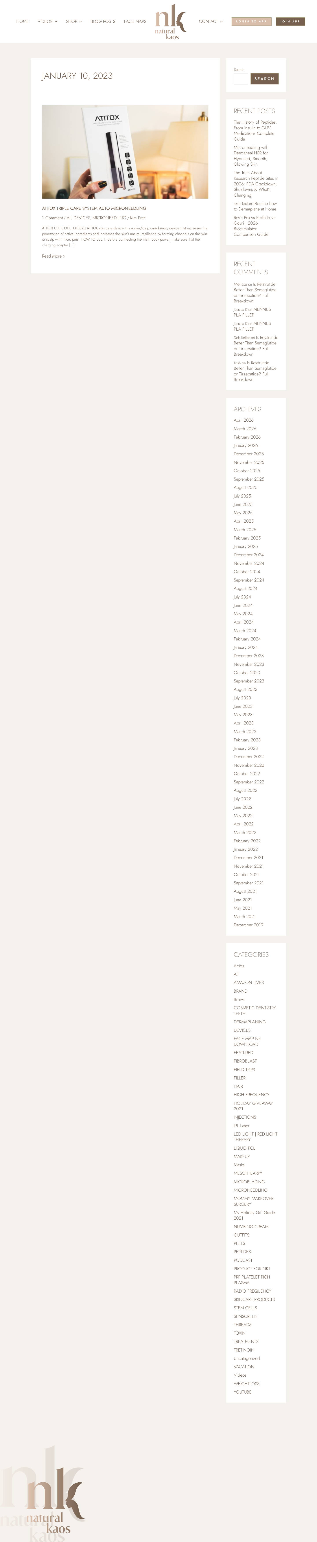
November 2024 (249, 575)
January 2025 (246, 557)
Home (22, 21)
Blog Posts (103, 21)
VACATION (244, 1399)
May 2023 (243, 730)
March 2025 (245, 540)
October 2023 (247, 687)
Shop (74, 21)
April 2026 (244, 428)
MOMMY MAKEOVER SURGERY (253, 1229)
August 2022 (245, 808)
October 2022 (247, 791)
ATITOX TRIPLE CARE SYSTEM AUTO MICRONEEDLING (94, 208)
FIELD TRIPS (244, 1094)
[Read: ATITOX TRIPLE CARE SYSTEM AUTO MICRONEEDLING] (125, 151)
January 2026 (246, 454)
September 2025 (249, 488)
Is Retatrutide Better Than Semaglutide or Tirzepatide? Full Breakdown (255, 297)
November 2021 (249, 886)
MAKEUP (242, 1183)
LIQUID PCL (244, 1174)
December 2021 (248, 877)
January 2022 (246, 868)
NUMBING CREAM (251, 1255)
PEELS (239, 1272)
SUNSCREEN (246, 1347)
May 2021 (243, 929)
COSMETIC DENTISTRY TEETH (255, 1033)
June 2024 (243, 618)
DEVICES (82, 218)
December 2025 (249, 462)
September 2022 (249, 799)
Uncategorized (247, 1390)
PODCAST (243, 1290)
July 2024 (242, 609)
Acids (239, 987)
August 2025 (245, 497)
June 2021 (243, 920)
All (69, 218)
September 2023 (249, 696)
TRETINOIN (244, 1382)
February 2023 (247, 756)
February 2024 (247, 652)
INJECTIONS (245, 1143)
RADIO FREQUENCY (252, 1321)
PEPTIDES (242, 1281)
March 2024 (245, 644)
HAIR (238, 1111)
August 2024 (245, 601)
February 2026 (247, 445)
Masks (239, 1192)
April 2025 (244, 532)
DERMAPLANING (250, 1045)
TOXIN (239, 1364)
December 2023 (249, 670)
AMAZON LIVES (249, 1004)
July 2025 (242, 506)
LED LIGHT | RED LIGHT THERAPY (255, 1163)
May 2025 (243, 523)
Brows (239, 1022)
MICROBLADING (249, 1209)
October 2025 (247, 480)
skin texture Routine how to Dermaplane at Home (255, 209)
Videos (47, 21)
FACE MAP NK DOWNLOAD (247, 1065)
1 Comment (52, 218)
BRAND (240, 1013)
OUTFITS (241, 1264)
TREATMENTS (246, 1373)
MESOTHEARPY (248, 1200)
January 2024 (246, 661)
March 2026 (245, 437)
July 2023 (242, 713)
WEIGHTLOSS (246, 1416)
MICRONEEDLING (109, 218)
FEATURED (243, 1076)
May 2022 (243, 834)
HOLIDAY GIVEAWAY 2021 (253, 1131)
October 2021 (247, 894)
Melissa (240, 288)
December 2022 (249, 773)
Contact (211, 21)
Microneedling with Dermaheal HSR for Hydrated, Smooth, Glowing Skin (251, 157)
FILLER (239, 1102)
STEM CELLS (245, 1338)
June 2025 (243, 514)
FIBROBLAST (245, 1085)
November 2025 (249, 471)
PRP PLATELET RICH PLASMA (252, 1310)
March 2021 (245, 937)
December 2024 (249, 566)
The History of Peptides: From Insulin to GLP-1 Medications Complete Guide (255, 131)
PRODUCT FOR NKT (252, 1298)
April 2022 (244, 842)
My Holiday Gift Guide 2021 (254, 1244)
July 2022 (242, 817)
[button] (54, 21)
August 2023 (245, 704)
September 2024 (249, 592)
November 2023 (249, 678)
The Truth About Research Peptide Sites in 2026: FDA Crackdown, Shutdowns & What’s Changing (256, 186)
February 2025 (247, 549)
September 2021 (249, 903)
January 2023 (246, 765)
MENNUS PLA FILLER (252, 317)
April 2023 (244, 739)
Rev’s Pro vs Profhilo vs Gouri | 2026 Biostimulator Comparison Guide (254, 230)
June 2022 (243, 825)
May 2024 (243, 627)
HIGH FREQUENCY (251, 1119)
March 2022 (245, 851)
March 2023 (245, 747)
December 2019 (248, 946)
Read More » (53, 256)
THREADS (242, 1356)
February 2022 (247, 860)
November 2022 (249, 782)
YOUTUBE (243, 1425)
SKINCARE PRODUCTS (254, 1330)
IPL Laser (241, 1151)
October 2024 (247, 583)
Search (239, 69)
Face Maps (135, 21)
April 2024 (244, 635)
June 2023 (243, 722)
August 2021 (245, 911)
